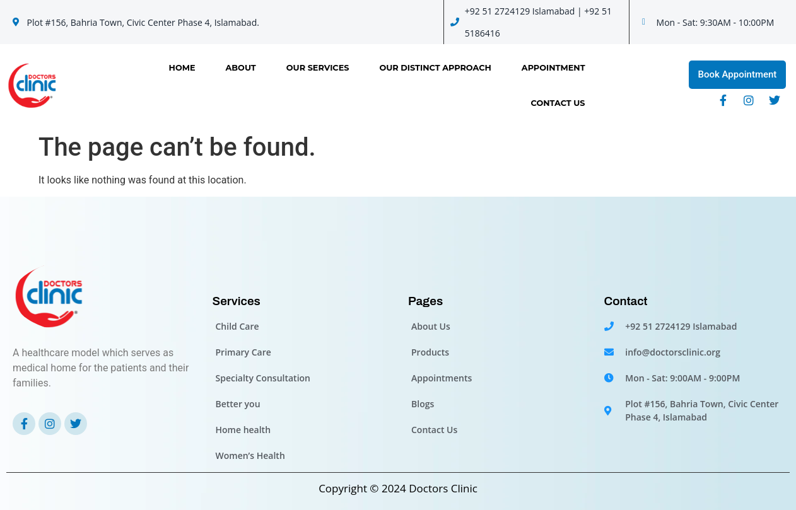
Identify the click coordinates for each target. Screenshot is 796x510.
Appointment (553, 67)
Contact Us (558, 103)
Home (182, 67)
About (241, 67)
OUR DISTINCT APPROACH (435, 67)
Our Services (317, 67)
